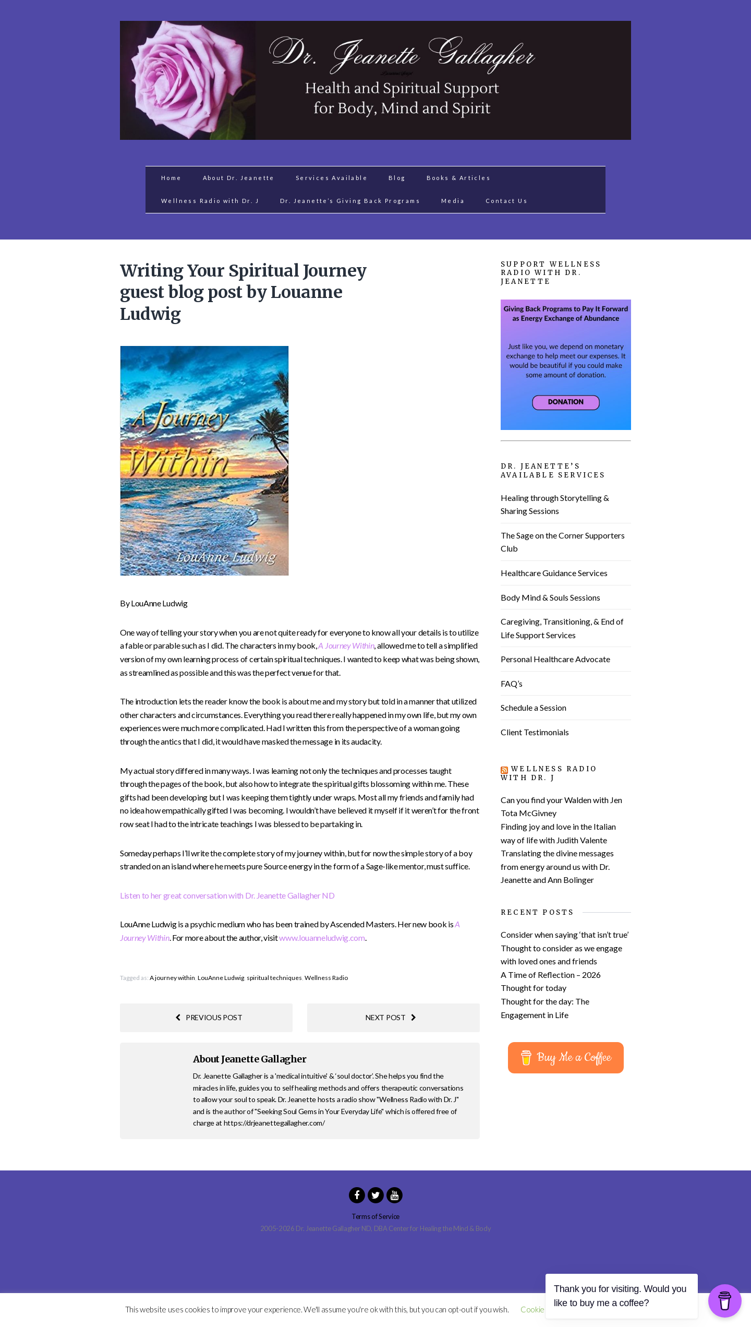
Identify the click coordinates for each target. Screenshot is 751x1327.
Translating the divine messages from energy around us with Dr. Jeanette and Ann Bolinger (557, 866)
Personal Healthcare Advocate (555, 659)
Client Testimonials (535, 732)
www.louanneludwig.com (322, 937)
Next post (391, 1017)
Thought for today (533, 988)
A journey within (172, 978)
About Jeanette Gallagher (249, 1059)
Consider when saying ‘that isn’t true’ (564, 934)
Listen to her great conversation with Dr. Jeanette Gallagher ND (227, 895)
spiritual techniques (274, 978)
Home (171, 177)
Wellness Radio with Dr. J (210, 200)
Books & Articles (459, 177)
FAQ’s (512, 683)
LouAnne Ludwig (221, 978)
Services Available (332, 177)
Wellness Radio (326, 978)
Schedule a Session (533, 707)
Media (453, 200)
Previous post (209, 1017)
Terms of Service (375, 1216)
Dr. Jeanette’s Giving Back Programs (350, 200)
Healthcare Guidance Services (554, 573)
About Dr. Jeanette (239, 177)
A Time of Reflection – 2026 (551, 974)
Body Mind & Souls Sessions (550, 597)
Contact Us (507, 200)
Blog (397, 177)
